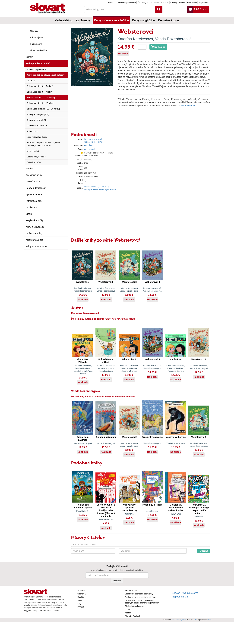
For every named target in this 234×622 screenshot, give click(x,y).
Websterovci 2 (106, 282)
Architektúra (32, 207)
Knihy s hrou (32, 131)
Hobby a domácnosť (36, 188)
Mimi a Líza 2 (129, 359)
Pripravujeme (36, 37)
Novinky (34, 31)
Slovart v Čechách (132, 616)
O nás (127, 609)
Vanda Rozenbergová (173, 39)
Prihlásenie (192, 3)
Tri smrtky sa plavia (152, 437)
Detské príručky (34, 162)
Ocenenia (81, 594)
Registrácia (203, 3)
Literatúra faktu (33, 181)
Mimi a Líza (176, 359)
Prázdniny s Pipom (152, 504)
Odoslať (204, 550)
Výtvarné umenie (34, 194)
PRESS (80, 607)
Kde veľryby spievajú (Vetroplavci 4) (129, 507)
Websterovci (89, 149)
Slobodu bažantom (106, 437)
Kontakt (182, 3)
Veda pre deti (33, 151)
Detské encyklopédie (36, 157)
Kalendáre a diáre (34, 240)
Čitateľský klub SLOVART (148, 3)
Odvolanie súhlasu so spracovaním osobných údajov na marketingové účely (142, 601)
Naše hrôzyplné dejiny (37, 137)
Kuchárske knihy (34, 175)
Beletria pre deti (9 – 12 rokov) (40, 103)
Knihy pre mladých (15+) (38, 114)
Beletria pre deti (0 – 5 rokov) (40, 86)
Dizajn (29, 214)
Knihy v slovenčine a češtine (111, 20)
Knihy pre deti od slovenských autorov (45, 75)
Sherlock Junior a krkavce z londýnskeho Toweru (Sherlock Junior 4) (106, 510)
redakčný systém (179, 620)
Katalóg (173, 3)
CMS (196, 620)
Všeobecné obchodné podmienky (122, 3)
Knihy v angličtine (143, 20)
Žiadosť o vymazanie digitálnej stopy (140, 597)
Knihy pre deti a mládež (38, 63)
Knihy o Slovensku (35, 227)
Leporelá (31, 80)
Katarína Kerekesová (135, 39)
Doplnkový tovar (168, 20)
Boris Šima (88, 145)
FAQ (79, 604)
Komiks (29, 168)
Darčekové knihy (34, 233)
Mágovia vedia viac (176, 437)
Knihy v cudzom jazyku (37, 246)
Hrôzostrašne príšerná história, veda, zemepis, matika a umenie (43, 144)
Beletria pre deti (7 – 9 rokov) (41, 97)
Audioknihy (83, 20)
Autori (79, 600)
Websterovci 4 (152, 282)
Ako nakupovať (131, 590)
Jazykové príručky (34, 220)
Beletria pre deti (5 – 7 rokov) (40, 92)
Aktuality (164, 3)
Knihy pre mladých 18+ (37, 120)
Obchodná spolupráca (134, 606)
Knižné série (36, 44)
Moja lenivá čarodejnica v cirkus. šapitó (175, 507)
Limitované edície (38, 50)
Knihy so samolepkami (37, 125)
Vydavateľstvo (63, 20)
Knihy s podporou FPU (37, 69)
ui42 (210, 620)
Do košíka (158, 46)
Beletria (29, 57)
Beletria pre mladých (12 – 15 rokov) (43, 109)
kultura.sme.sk (188, 105)
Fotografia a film (33, 201)
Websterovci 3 (129, 282)
